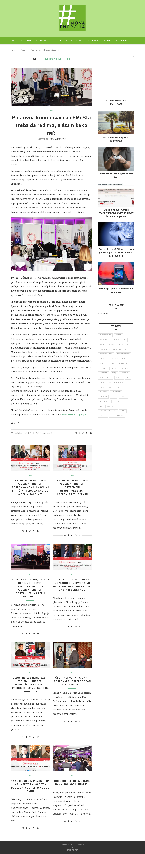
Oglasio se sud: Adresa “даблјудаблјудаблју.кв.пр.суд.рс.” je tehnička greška (116, 213)
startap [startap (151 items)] (123, 397)
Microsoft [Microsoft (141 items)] (124, 373)
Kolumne (106, 40)
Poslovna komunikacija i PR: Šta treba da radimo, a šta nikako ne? (51, 125)
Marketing (31, 40)
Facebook (103, 314)
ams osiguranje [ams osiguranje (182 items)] (105, 335)
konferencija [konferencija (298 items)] (124, 368)
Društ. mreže (120, 40)
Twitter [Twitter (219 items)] (110, 406)
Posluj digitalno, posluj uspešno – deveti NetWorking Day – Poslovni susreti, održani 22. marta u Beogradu (30, 588)
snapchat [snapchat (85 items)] (103, 397)
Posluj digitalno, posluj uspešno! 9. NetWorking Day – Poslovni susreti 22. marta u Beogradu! (72, 585)
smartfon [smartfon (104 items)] (103, 392)
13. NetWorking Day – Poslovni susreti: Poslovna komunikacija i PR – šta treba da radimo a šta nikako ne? (30, 487)
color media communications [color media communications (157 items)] (110, 349)
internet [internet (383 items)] (103, 368)
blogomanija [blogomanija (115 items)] (123, 345)
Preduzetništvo (64, 40)
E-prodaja (93, 40)
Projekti (15, 48)
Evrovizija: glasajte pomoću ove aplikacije (116, 290)
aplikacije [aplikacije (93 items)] (115, 340)
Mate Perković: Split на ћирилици (116, 139)
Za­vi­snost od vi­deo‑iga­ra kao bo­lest (116, 175)
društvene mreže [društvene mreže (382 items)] (123, 354)
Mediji (43, 40)
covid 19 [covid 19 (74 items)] (127, 349)
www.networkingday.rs (75, 415)
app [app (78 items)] (124, 340)
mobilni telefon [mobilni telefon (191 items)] (105, 378)
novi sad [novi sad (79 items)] (119, 378)
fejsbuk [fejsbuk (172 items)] (125, 359)
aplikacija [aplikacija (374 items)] (103, 340)
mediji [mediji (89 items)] (114, 373)
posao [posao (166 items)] (119, 387)
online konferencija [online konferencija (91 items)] (116, 383)
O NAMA (26, 48)
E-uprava (80, 40)
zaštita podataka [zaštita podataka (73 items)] (117, 416)
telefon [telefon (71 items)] (116, 402)
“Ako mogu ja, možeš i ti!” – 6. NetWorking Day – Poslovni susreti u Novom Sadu (30, 786)
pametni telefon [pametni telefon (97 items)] (106, 387)
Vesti (13, 40)
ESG (21, 40)
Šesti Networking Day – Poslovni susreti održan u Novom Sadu (72, 681)
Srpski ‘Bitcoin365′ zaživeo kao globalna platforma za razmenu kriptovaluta (116, 252)
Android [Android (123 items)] (118, 335)
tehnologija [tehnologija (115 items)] (104, 402)
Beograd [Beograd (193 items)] (112, 345)
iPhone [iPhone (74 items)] (113, 368)
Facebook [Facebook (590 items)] (114, 359)
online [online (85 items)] (102, 383)
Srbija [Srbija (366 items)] (114, 397)
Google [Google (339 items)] (102, 364)
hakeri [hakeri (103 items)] (112, 364)
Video (51, 110)
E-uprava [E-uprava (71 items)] (103, 359)
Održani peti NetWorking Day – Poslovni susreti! (72, 782)
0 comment (44, 433)
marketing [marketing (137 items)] (104, 373)
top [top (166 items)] (125, 402)
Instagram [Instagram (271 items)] (123, 364)
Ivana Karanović (57, 139)
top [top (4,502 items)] (101, 406)
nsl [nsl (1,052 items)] (128, 378)
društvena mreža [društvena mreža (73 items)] (106, 354)
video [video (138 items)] (123, 411)
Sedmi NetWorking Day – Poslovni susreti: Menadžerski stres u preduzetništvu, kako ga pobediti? (30, 684)
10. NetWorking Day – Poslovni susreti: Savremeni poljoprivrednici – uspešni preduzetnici (72, 487)
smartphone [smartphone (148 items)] (116, 392)
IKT (51, 40)
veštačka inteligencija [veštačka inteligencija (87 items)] (108, 411)
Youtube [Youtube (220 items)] (103, 416)
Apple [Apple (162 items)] (102, 345)
